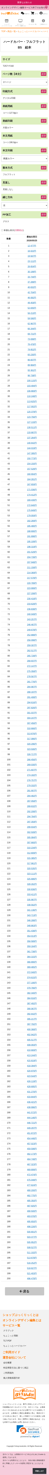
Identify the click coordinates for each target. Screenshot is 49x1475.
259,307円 (32, 645)
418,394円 (32, 1066)
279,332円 (32, 785)
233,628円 (32, 604)
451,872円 (32, 1133)
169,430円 (32, 500)
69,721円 (32, 334)
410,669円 (32, 1050)
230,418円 (32, 599)
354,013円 (32, 936)
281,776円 (32, 682)
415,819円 (32, 1060)
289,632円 (32, 806)
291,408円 (32, 697)
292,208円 (32, 811)
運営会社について (14, 1357)
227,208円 (32, 593)
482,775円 (32, 1195)
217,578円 (32, 578)
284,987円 (32, 687)
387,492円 (32, 1003)
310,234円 (32, 848)
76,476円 (32, 344)
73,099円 (32, 339)
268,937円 (32, 661)
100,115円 (32, 381)
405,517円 (32, 1040)
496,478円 (32, 1278)
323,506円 (32, 749)
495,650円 (32, 1221)
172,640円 (32, 505)
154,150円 (32, 464)
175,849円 (32, 510)
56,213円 (32, 313)
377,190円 (32, 983)
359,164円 (32, 946)
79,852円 (32, 349)
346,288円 (32, 920)
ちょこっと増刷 (10, 1336)
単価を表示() (14, 230)
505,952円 (32, 1242)
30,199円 (32, 272)
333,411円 (32, 894)
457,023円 (32, 1144)
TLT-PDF (7, 1341)
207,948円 (32, 562)
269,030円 (32, 765)
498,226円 (32, 1227)
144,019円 (32, 448)
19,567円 (32, 256)
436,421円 (32, 1102)
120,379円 (32, 412)
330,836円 (32, 889)
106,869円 (32, 391)
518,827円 (32, 1268)
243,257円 (32, 619)
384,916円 (32, 998)
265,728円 (32, 656)
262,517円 (32, 650)
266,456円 (32, 759)
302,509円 (32, 832)
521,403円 (32, 1273)
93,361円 (32, 370)
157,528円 (32, 469)
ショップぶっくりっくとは (21, 1315)
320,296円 (32, 744)
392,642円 (32, 1014)
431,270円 (32, 1092)
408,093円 (32, 1045)
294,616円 (32, 702)
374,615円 (32, 977)
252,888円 (32, 635)
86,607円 (32, 360)
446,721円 (32, 1123)
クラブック (8, 1330)
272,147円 (32, 666)
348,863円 (32, 926)
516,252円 (32, 1263)
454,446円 (32, 1138)
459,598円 (32, 1149)
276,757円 (32, 780)
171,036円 (32, 490)
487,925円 (32, 1206)
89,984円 (32, 365)
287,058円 (32, 801)
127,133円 (32, 422)
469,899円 (32, 1170)
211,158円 (32, 567)
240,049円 (32, 614)
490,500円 (32, 1211)
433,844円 (32, 1097)
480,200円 (32, 1190)
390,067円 (32, 1009)
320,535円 (32, 868)
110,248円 (32, 396)
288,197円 (32, 692)
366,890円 (32, 962)
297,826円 (32, 708)
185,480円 (32, 526)
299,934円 (32, 827)
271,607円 (32, 770)
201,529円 (32, 552)
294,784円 (32, 816)
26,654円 (32, 266)
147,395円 (32, 453)
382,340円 (32, 993)
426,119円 (32, 1081)
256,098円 (32, 640)
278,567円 (32, 676)
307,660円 (32, 842)
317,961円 (32, 863)
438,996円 (32, 1107)
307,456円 (32, 723)
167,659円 (32, 484)
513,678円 (32, 1258)
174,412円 (32, 495)
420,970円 (32, 1071)
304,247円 (32, 718)
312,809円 (32, 853)
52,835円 (32, 308)
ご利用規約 (8, 1373)
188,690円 (32, 531)
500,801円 (32, 1232)
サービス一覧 (11, 1325)
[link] (29, 1431)
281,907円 (32, 791)
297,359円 (32, 822)
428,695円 (32, 1086)
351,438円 (32, 931)
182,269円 (32, 521)
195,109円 (32, 541)
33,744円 (32, 277)
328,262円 (32, 884)
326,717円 (32, 754)
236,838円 (32, 609)
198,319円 (32, 547)
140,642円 (32, 443)
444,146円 (32, 1118)
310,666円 (32, 728)
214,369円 (32, 573)
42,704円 (32, 292)
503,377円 (32, 1237)
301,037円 (32, 713)
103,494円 (32, 386)
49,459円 (32, 303)
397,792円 (32, 1024)
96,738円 (32, 375)
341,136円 (32, 910)
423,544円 (32, 1076)
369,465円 (32, 967)
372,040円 (32, 972)
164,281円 (32, 479)
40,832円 (32, 287)
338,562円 (32, 905)
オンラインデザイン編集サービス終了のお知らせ (24, 7)
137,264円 (32, 438)
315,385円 (32, 858)
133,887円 (32, 432)
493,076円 (32, 1216)
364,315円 (32, 957)
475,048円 (32, 1180)
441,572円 (32, 1112)
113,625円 (32, 401)
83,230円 (32, 355)
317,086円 (32, 739)
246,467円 (32, 625)
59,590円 (32, 318)
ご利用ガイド (11, 1352)
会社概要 (7, 1363)
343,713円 (32, 915)
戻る (24, 1291)
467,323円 (32, 1164)
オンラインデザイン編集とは (22, 1320)
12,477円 (32, 246)
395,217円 (32, 1019)
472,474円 (32, 1175)
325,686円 (32, 879)
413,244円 (32, 1055)
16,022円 (32, 251)
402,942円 (32, 1035)
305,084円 (32, 837)
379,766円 (32, 988)
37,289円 (32, 282)
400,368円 (32, 1029)
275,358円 (32, 671)
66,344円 (32, 329)
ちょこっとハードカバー (14, 1346)
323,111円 (32, 874)
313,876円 (32, 734)
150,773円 (32, 458)
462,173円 (32, 1154)
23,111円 (32, 261)
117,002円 (32, 406)
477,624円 (32, 1185)
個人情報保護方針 (11, 1378)
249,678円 (32, 630)
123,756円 (32, 417)
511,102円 (32, 1252)
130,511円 (32, 427)
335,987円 (32, 900)
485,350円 (32, 1201)
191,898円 (32, 536)
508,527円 (32, 1247)
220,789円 (32, 583)
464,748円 (32, 1159)
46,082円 (32, 298)
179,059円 (32, 515)
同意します (39, 1471)
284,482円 (32, 796)
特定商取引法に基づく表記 (15, 1368)
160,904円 (32, 474)
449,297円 (32, 1128)
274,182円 (32, 775)
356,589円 (32, 941)
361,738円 (32, 951)
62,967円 (32, 324)
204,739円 (32, 557)
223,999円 (32, 588)
